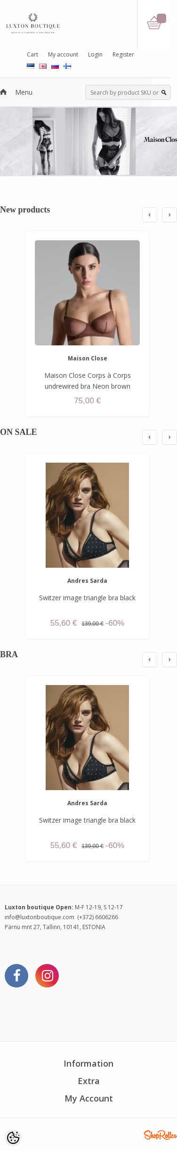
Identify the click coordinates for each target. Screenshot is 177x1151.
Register (123, 54)
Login (95, 54)
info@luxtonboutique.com (39, 917)
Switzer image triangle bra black (87, 597)
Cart (32, 54)
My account (63, 54)
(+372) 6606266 (97, 917)
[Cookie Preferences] (13, 1137)
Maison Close (87, 358)
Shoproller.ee (160, 1135)
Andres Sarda (87, 581)
